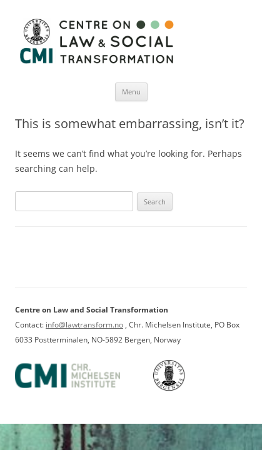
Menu (131, 91)
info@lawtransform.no (84, 324)
